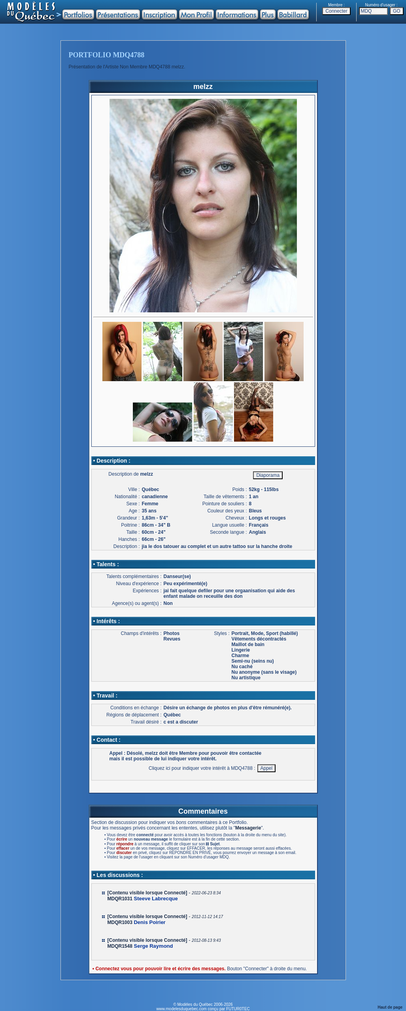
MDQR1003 (120, 922)
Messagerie (248, 828)
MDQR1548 (120, 946)
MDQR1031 (120, 898)
